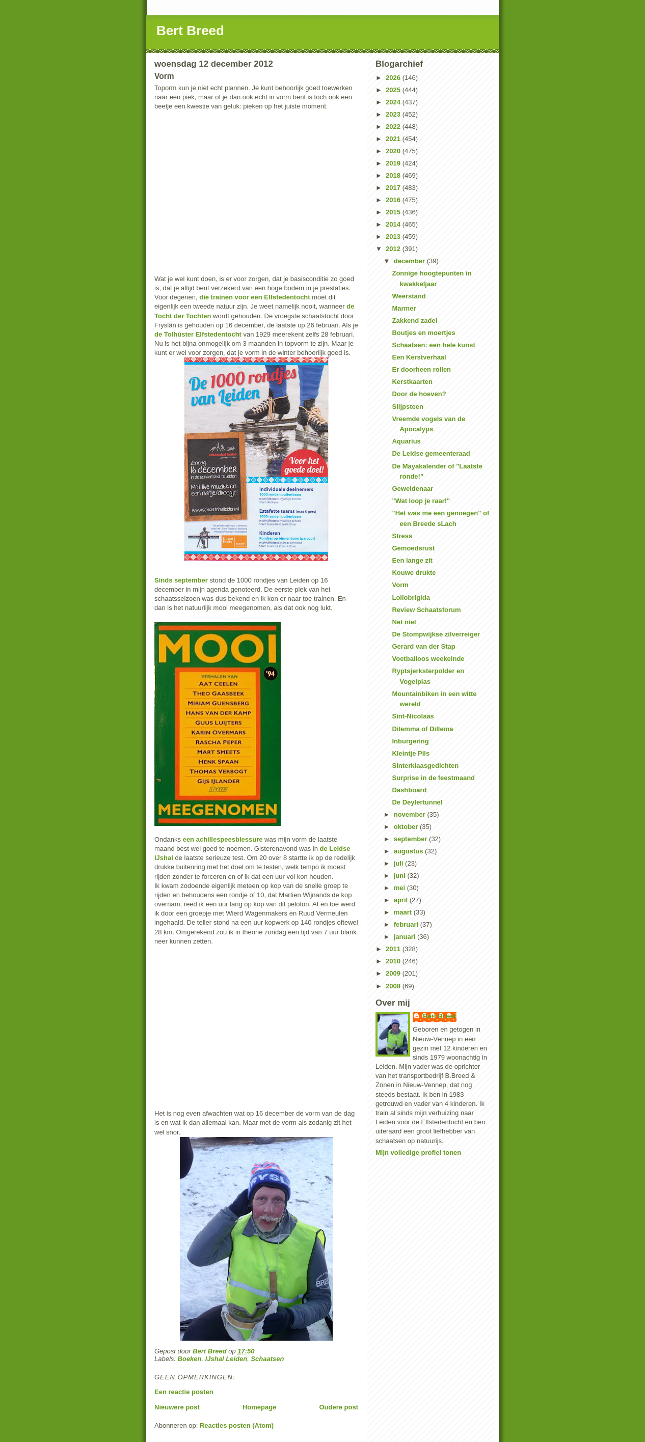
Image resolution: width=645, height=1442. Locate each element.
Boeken (190, 1359)
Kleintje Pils (410, 753)
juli (399, 863)
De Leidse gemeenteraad (431, 453)
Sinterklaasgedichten (425, 765)
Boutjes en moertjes (423, 333)
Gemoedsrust (413, 548)
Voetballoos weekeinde (428, 658)
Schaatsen (267, 1359)
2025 (394, 90)
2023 (394, 114)
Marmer (404, 308)
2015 (394, 212)
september (411, 839)
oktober (407, 826)
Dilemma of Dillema (422, 729)
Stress (402, 536)
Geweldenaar (412, 488)
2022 (394, 126)
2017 (394, 187)
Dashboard (409, 790)
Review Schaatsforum (426, 610)
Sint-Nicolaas (413, 716)
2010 (394, 961)
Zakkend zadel (414, 320)
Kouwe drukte (414, 572)
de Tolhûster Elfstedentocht (197, 334)
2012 (394, 249)
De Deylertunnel (417, 802)
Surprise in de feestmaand (433, 778)
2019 (394, 163)
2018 (394, 175)
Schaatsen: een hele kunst (433, 345)
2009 (394, 973)
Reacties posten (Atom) (237, 1425)
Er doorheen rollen (421, 369)
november (410, 814)
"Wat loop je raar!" (421, 501)
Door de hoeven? (419, 394)
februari (407, 924)
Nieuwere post (177, 1407)
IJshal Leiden (226, 1359)
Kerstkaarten (412, 381)
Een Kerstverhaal (419, 357)
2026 (394, 77)
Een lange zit (412, 560)
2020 (394, 151)
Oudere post (338, 1407)
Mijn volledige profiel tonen (418, 1152)
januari (405, 936)
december (410, 261)
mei (400, 888)
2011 (394, 949)
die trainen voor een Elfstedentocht (254, 297)
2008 (394, 986)
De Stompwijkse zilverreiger (436, 634)
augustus (409, 851)
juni (401, 875)
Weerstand (408, 296)
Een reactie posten (183, 1392)
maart (404, 912)
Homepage (259, 1407)
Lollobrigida (410, 597)
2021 (394, 139)
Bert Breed (190, 30)
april (402, 900)
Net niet (404, 622)
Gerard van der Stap (423, 646)
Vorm (400, 585)
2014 (394, 224)
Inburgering (410, 741)
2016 (394, 200)
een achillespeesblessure (223, 839)
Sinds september (181, 580)
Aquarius (406, 441)
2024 (394, 102)
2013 (394, 236)
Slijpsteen (407, 406)
